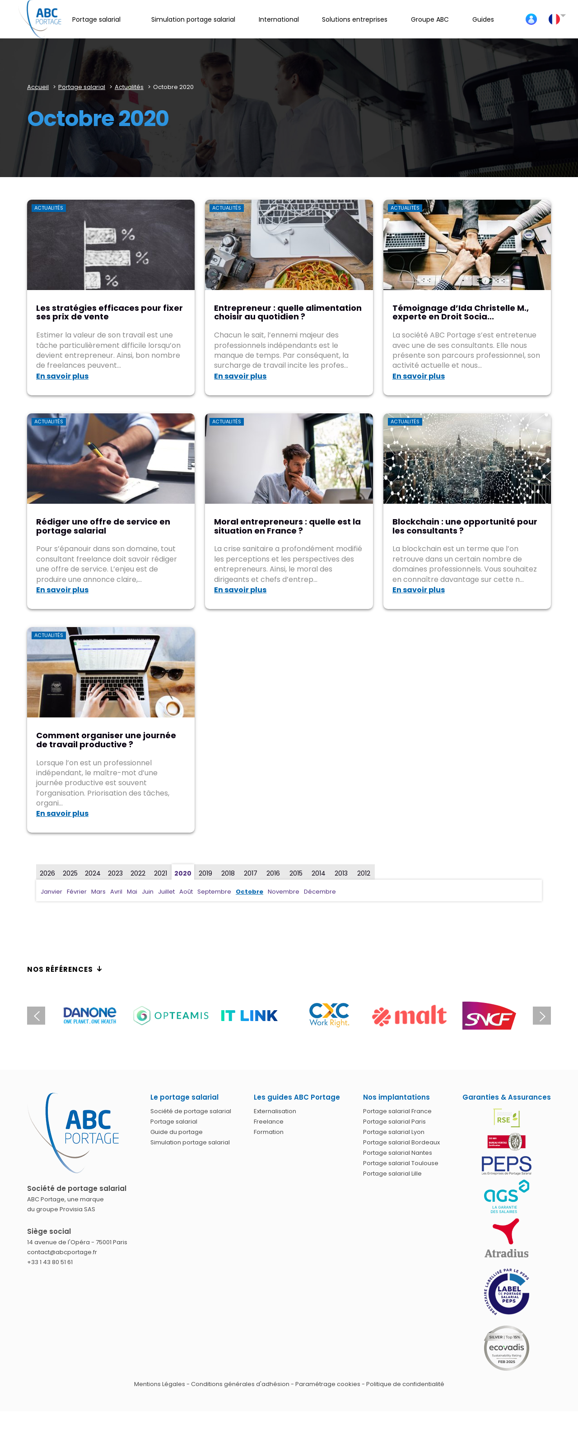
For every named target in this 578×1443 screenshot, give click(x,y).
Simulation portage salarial (190, 1142)
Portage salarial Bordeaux (401, 1142)
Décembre (320, 891)
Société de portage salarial (190, 1111)
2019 (205, 873)
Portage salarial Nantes (397, 1152)
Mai (132, 891)
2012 (363, 873)
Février (77, 891)
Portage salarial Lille (392, 1173)
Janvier (51, 891)
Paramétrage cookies (327, 1384)
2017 (250, 873)
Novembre (283, 891)
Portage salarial (173, 1121)
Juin (148, 891)
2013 (341, 873)
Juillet (166, 891)
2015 (296, 873)
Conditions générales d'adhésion (240, 1384)
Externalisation (275, 1111)
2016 (273, 873)
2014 (319, 873)
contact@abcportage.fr (62, 1252)
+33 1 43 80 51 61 (50, 1262)
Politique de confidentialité (405, 1384)
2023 (115, 873)
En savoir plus (62, 376)
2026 (47, 873)
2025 (70, 873)
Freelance (269, 1121)
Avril (116, 891)
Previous (36, 1016)
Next (542, 1016)
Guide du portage (176, 1132)
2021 (160, 873)
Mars (98, 891)
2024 (93, 873)
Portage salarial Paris (394, 1121)
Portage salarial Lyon (393, 1132)
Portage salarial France (397, 1111)
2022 (138, 873)
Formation (269, 1132)
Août (186, 891)
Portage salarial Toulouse (400, 1163)
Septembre (214, 891)
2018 (228, 873)
